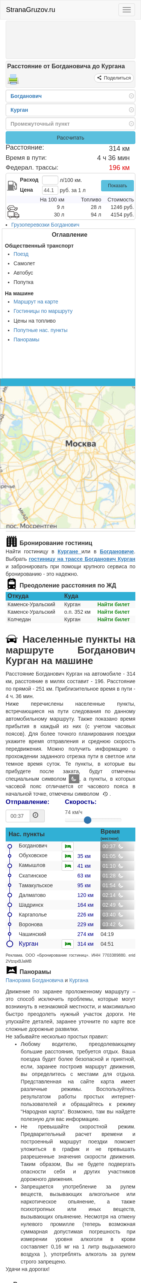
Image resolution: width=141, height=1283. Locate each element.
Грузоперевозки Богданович (45, 225)
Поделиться (117, 78)
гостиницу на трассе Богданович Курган (82, 559)
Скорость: (81, 801)
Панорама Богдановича (35, 980)
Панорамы (26, 340)
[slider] (87, 820)
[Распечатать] (13, 82)
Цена (26, 190)
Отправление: (27, 801)
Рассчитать (70, 138)
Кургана (78, 980)
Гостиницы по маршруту (43, 311)
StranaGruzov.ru (30, 10)
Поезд (21, 254)
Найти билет (113, 604)
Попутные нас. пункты (41, 330)
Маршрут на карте (36, 302)
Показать (117, 185)
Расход (29, 180)
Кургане (69, 551)
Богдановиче (117, 551)
